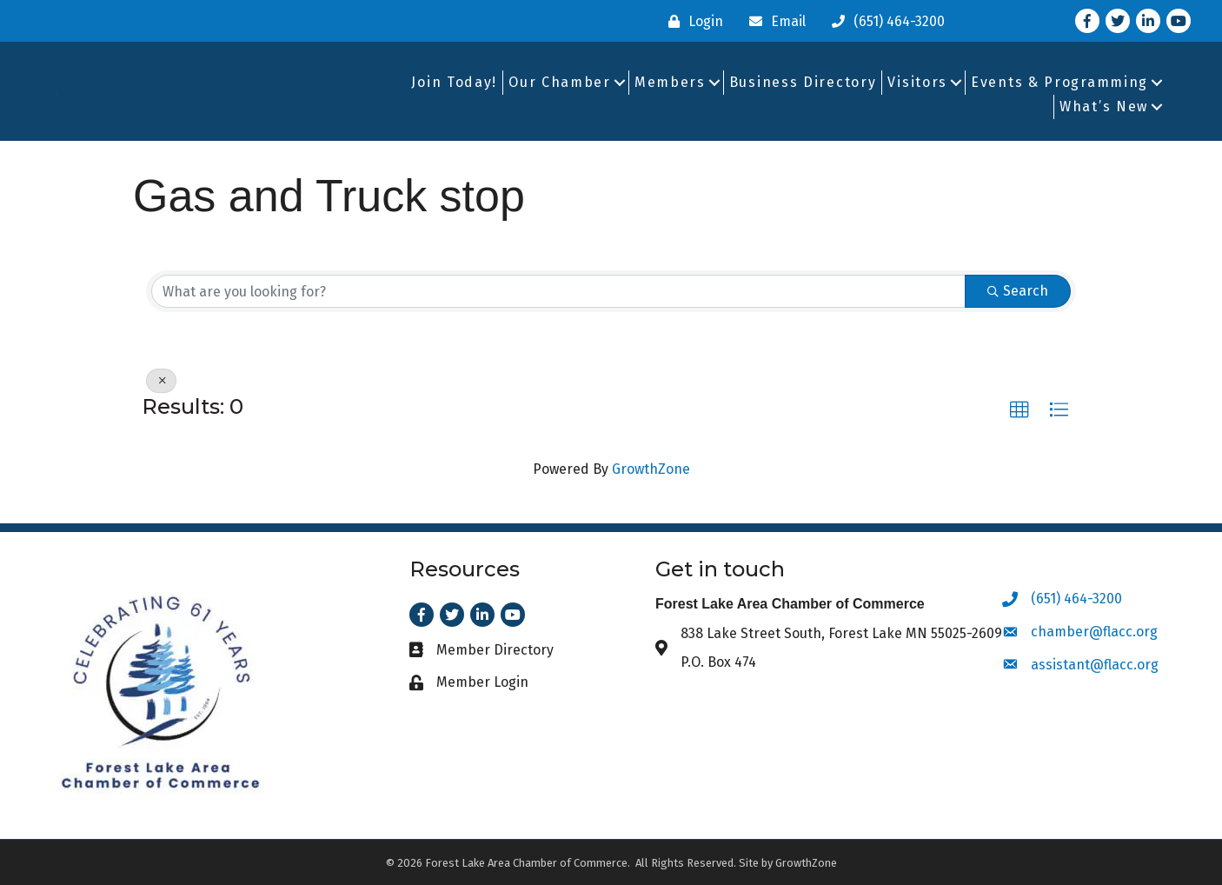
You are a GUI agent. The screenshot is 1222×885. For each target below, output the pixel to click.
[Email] (773, 21)
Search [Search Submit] (1017, 291)
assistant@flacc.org (1095, 664)
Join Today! (454, 82)
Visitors (917, 82)
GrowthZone (651, 469)
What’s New (1103, 106)
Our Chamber (559, 82)
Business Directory (803, 82)
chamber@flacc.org (1094, 631)
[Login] (691, 21)
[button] (1019, 410)
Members (670, 82)
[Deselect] (161, 381)
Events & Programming (1059, 82)
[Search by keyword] (558, 291)
